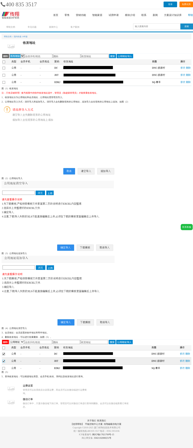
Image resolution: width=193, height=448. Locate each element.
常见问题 (32, 27)
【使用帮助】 (77, 424)
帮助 (190, 15)
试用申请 (114, 15)
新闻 (155, 15)
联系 (143, 15)
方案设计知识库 (173, 15)
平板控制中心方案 (94, 424)
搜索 (186, 26)
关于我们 (91, 420)
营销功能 (81, 15)
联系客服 (186, 227)
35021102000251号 (102, 438)
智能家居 (97, 15)
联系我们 (101, 420)
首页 (55, 15)
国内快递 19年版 (21, 36)
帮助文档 (10, 27)
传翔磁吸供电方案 (112, 424)
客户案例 (75, 27)
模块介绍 (130, 15)
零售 (67, 15)
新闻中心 (53, 27)
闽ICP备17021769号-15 (103, 434)
